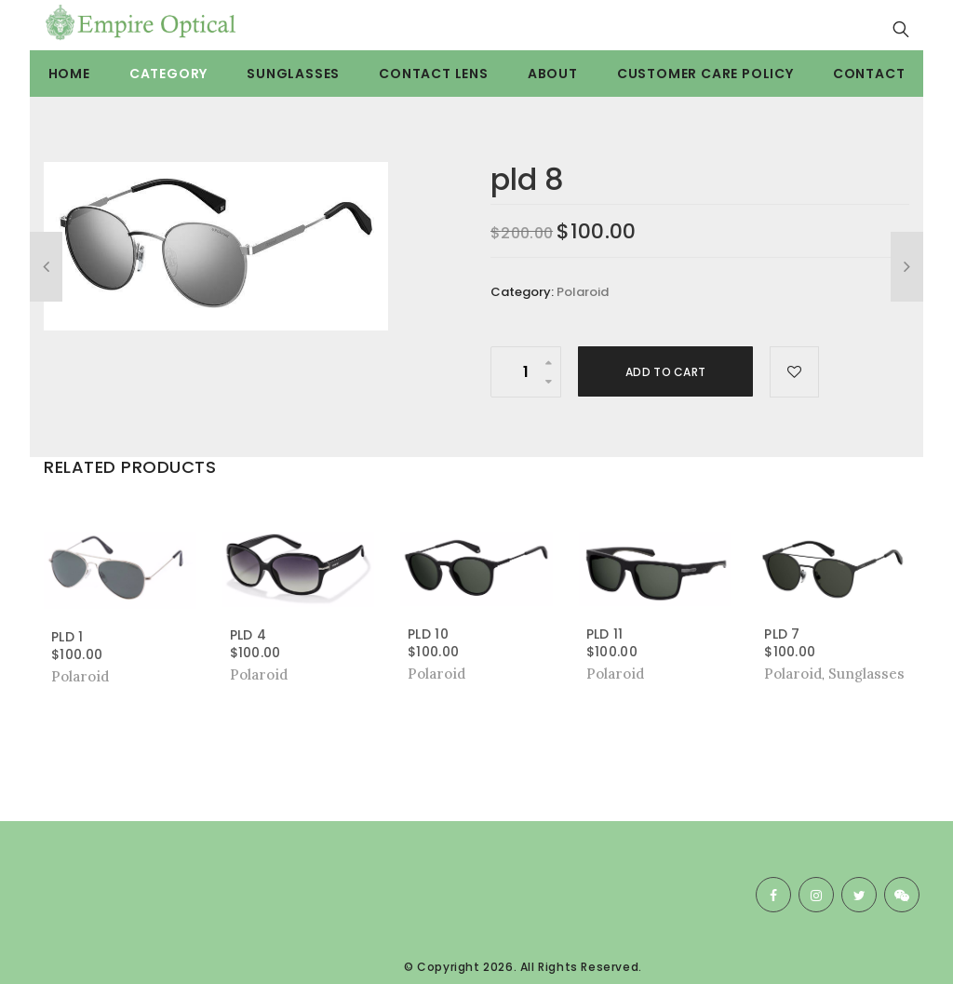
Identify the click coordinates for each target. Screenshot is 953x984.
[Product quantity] (525, 372)
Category (168, 73)
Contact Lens (434, 73)
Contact (869, 73)
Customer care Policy (705, 73)
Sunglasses (293, 73)
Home (69, 73)
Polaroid (583, 292)
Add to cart (665, 372)
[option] (216, 246)
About (553, 73)
